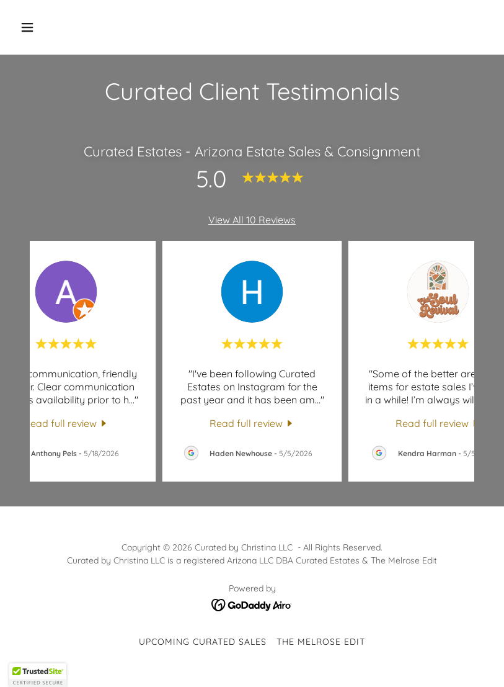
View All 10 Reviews (252, 219)
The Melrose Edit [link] (320, 641)
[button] (50, 27)
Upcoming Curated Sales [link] (203, 641)
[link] (66, 422)
